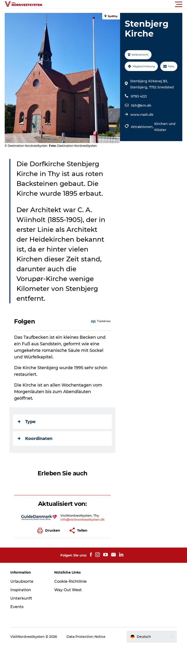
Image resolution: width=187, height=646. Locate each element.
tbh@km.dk (141, 105)
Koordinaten (35, 438)
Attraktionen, (142, 127)
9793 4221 (139, 96)
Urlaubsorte (21, 581)
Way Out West (68, 590)
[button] (114, 4)
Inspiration (20, 590)
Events (16, 607)
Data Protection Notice (85, 637)
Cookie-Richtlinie (70, 581)
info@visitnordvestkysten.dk (82, 519)
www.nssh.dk (141, 115)
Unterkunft (21, 598)
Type (26, 421)
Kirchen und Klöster (164, 127)
